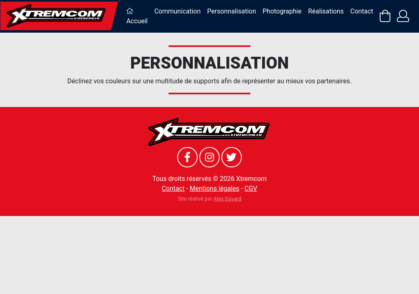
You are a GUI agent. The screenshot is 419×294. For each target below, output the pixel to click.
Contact (361, 11)
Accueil (137, 16)
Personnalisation (231, 11)
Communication (177, 11)
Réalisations (326, 11)
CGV (250, 188)
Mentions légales (214, 188)
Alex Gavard (227, 199)
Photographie (282, 11)
